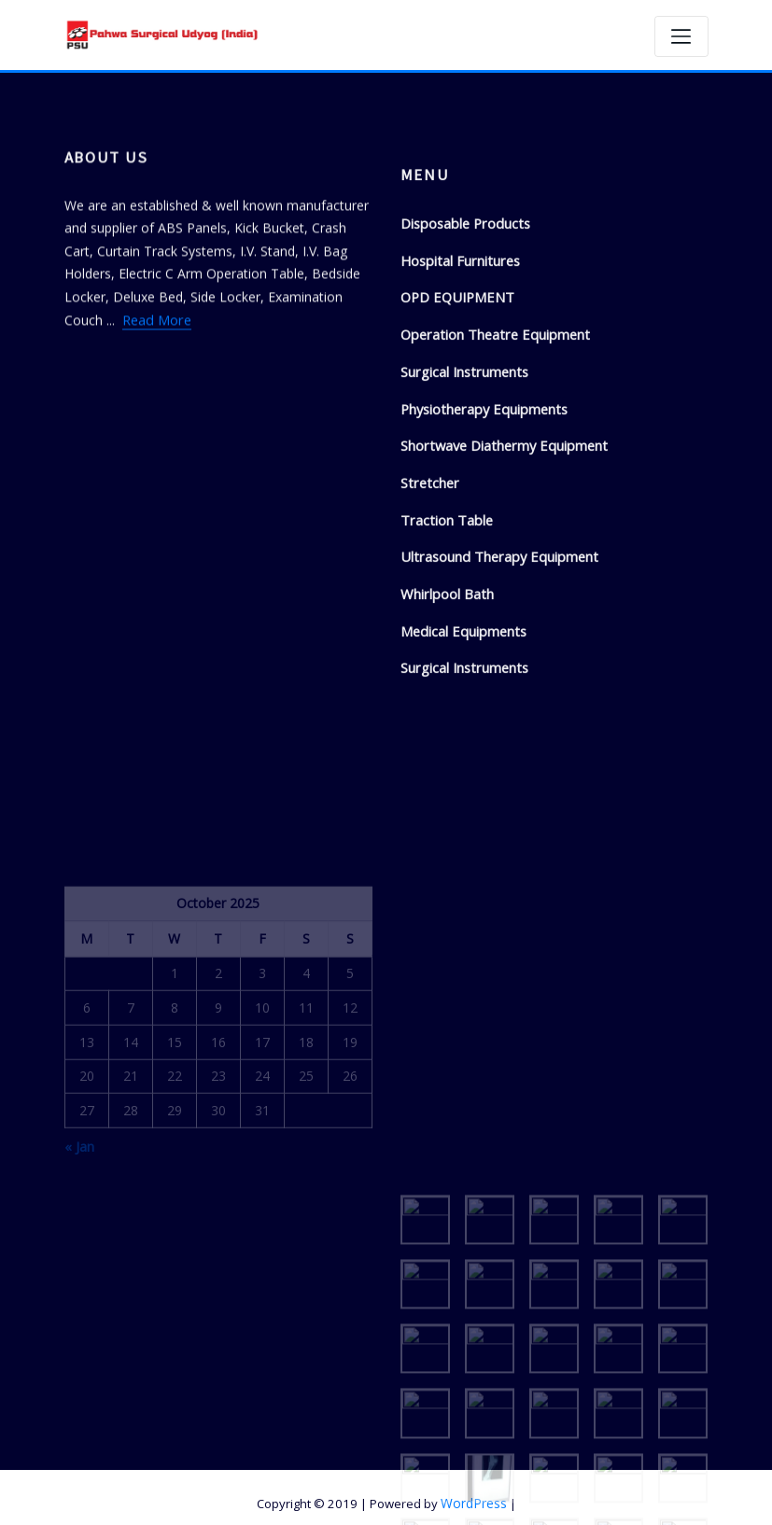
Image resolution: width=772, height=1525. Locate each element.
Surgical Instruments (462, 446)
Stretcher (428, 555)
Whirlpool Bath (445, 662)
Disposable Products (463, 303)
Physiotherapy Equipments (480, 483)
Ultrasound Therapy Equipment (494, 627)
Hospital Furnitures (457, 339)
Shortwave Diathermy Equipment (500, 518)
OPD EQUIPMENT (455, 375)
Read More (155, 349)
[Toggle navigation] (681, 36)
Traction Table (444, 590)
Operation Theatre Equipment (490, 411)
